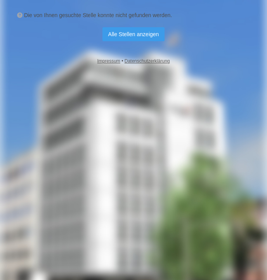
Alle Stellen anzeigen (133, 34)
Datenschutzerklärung (147, 61)
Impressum (108, 61)
